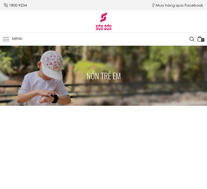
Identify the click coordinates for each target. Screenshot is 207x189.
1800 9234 (18, 6)
